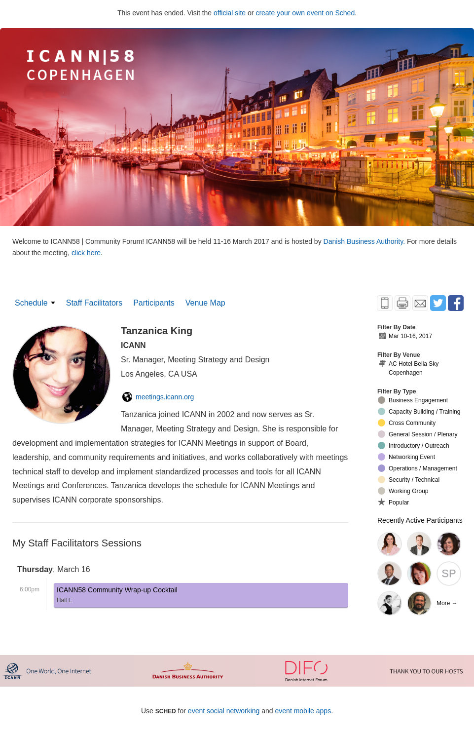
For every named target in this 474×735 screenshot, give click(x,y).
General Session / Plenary (417, 434)
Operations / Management (417, 468)
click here (86, 253)
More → (447, 603)
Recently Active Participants (420, 520)
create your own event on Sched (305, 13)
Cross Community (407, 422)
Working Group (403, 491)
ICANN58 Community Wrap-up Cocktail (117, 596)
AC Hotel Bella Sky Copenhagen (408, 368)
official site (230, 13)
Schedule (31, 303)
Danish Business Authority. (365, 241)
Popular (393, 502)
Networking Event (406, 457)
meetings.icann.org (158, 397)
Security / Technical (408, 479)
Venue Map (205, 303)
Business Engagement (413, 400)
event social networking (224, 711)
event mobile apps (303, 711)
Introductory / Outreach (413, 445)
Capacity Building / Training (419, 411)
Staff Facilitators (94, 303)
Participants (154, 303)
